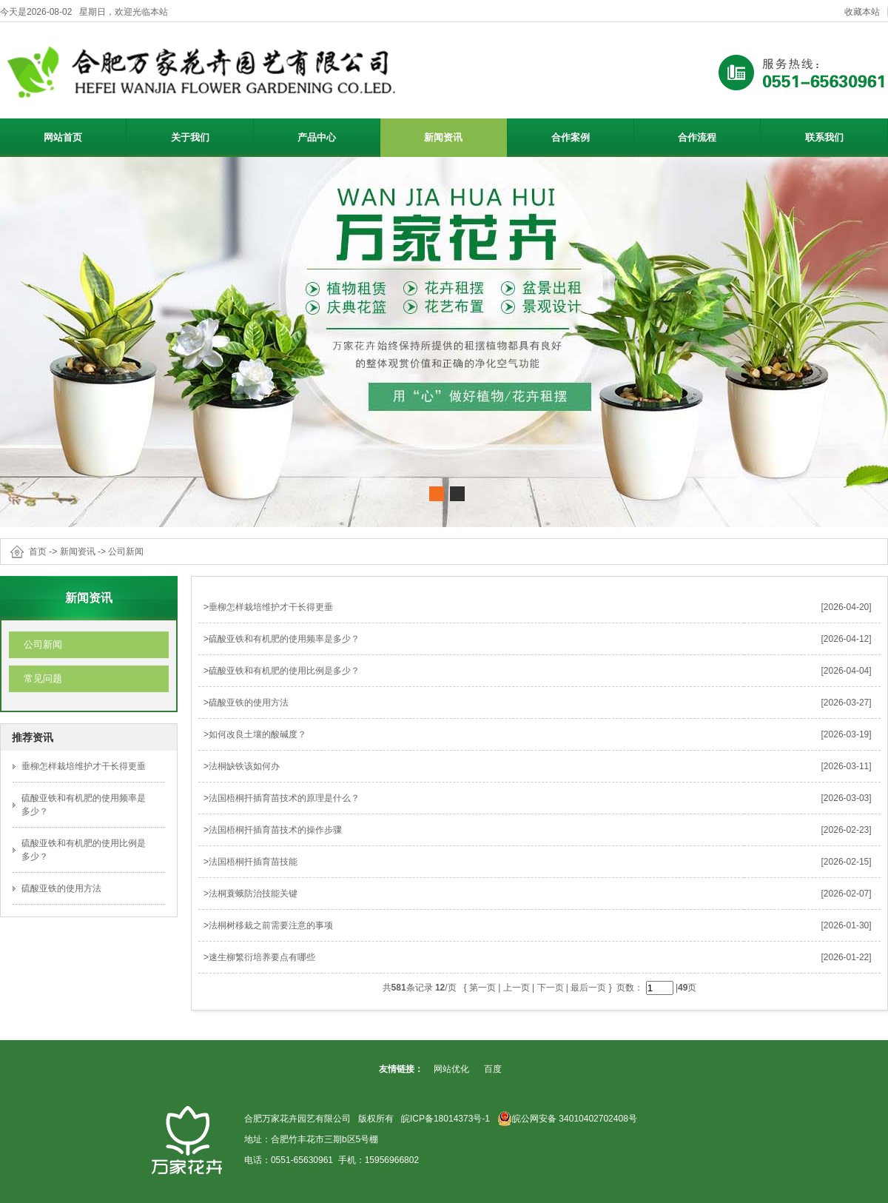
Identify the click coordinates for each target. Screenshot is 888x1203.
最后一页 (588, 987)
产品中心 (336, 135)
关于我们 (210, 135)
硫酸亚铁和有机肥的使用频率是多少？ (284, 639)
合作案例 (570, 137)
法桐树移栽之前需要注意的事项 (271, 925)
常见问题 (43, 678)
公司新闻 (126, 551)
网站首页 (63, 137)
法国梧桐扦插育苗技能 (253, 862)
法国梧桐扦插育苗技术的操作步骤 (275, 830)
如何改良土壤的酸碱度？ (257, 734)
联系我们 (824, 137)
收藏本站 (862, 12)
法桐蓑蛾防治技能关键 (253, 893)
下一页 (550, 987)
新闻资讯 (463, 135)
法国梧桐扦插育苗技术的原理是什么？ (284, 798)
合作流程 (697, 137)
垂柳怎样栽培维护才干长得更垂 (83, 766)
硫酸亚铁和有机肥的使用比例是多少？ (284, 671)
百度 (493, 1069)
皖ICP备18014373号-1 (445, 1118)
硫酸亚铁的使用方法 (61, 888)
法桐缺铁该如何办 (244, 766)
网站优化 (451, 1069)
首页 (38, 551)
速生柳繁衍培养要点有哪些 (262, 957)
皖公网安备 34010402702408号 (567, 1118)
